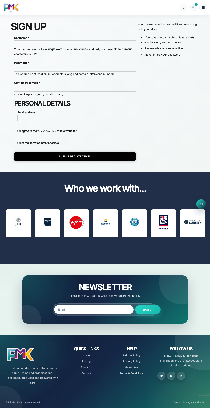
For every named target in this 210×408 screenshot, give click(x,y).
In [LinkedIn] (181, 375)
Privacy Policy (132, 361)
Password (20, 62)
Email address (26, 112)
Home (86, 355)
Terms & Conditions (46, 131)
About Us (86, 367)
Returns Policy (132, 355)
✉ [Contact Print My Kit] (201, 204)
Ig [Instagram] (171, 375)
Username (20, 38)
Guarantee (131, 367)
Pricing (86, 361)
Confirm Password (26, 82)
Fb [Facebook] (161, 375)
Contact (86, 373)
